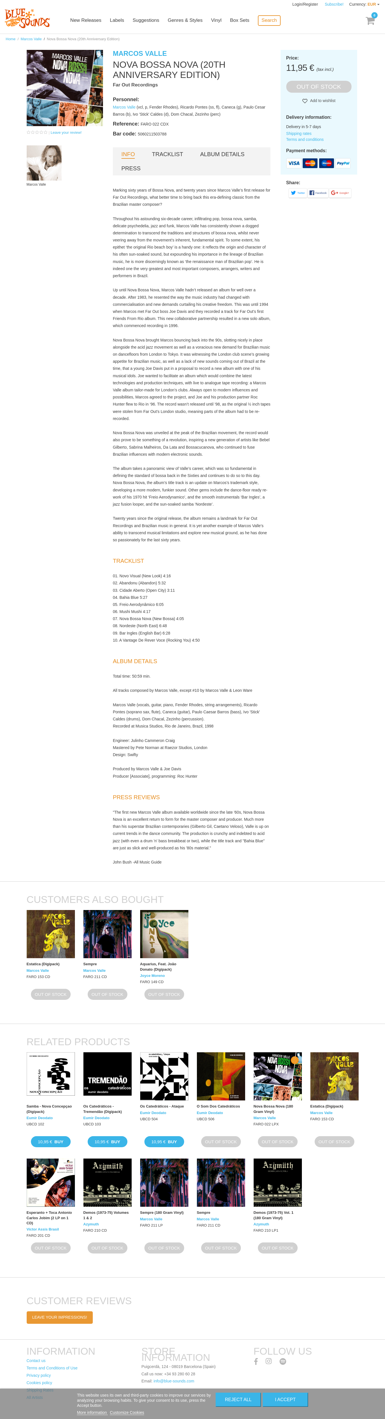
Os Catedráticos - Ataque (162, 1106)
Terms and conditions (305, 139)
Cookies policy (39, 1382)
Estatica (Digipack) (43, 964)
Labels (119, 20)
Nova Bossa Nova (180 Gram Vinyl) (273, 1108)
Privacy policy (39, 1375)
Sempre (90, 964)
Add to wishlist (322, 100)
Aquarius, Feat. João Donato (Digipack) (158, 966)
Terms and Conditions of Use (52, 1368)
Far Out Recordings (135, 85)
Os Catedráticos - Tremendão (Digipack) (102, 1108)
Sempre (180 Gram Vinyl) (162, 1212)
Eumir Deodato (40, 1118)
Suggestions (148, 20)
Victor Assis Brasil (43, 1229)
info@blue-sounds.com (173, 1381)
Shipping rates (299, 133)
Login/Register (306, 4)
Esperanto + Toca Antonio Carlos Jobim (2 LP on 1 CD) (49, 1217)
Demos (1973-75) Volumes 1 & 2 (106, 1215)
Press (131, 168)
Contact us (36, 1360)
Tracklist (167, 154)
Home (11, 39)
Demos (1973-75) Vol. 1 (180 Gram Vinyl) (274, 1215)
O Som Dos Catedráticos (218, 1106)
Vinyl (218, 20)
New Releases (88, 20)
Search (271, 20)
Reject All (238, 1399)
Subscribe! (334, 4)
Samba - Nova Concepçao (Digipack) (49, 1108)
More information (92, 1412)
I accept (285, 1399)
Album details (222, 154)
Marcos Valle (31, 39)
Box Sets (241, 20)
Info (128, 154)
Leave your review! (66, 132)
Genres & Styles (187, 20)
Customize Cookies (127, 1412)
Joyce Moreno (152, 975)
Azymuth (91, 1224)
